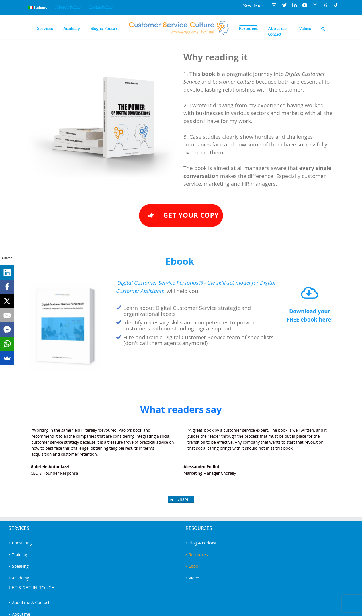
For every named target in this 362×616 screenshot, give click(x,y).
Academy (20, 578)
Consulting (22, 543)
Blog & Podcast (203, 543)
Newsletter (253, 5)
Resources (198, 554)
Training (19, 554)
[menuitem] (37, 7)
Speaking (20, 566)
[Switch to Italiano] (37, 7)
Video (194, 578)
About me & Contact (31, 602)
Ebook (195, 566)
